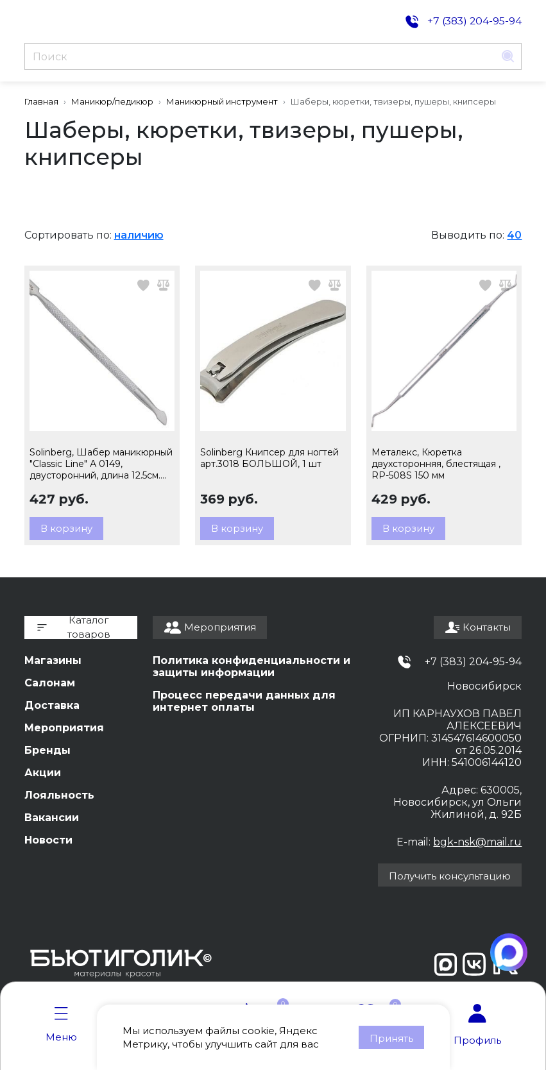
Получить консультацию (450, 876)
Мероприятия (64, 728)
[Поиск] (260, 56)
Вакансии (51, 817)
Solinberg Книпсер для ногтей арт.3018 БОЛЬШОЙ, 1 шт (269, 458)
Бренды (47, 750)
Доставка (52, 705)
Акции (42, 773)
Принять (391, 1038)
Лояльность (59, 795)
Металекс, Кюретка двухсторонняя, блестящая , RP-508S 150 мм (435, 463)
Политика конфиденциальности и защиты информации (251, 666)
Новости (48, 840)
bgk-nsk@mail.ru (477, 842)
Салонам (49, 683)
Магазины (52, 660)
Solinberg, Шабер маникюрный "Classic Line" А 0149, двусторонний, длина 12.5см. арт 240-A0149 (101, 463)
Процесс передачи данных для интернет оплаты (244, 701)
